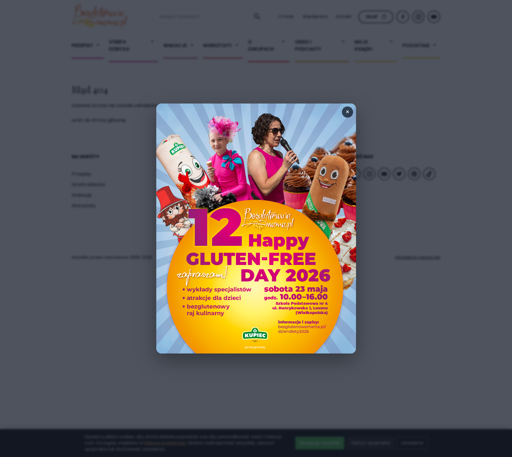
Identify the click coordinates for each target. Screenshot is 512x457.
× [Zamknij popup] (347, 111)
